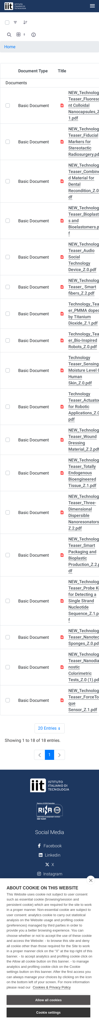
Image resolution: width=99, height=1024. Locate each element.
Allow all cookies (48, 1000)
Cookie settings (48, 1012)
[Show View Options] (21, 35)
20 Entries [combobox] (51, 728)
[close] (90, 880)
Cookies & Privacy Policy (52, 987)
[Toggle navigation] (92, 6)
